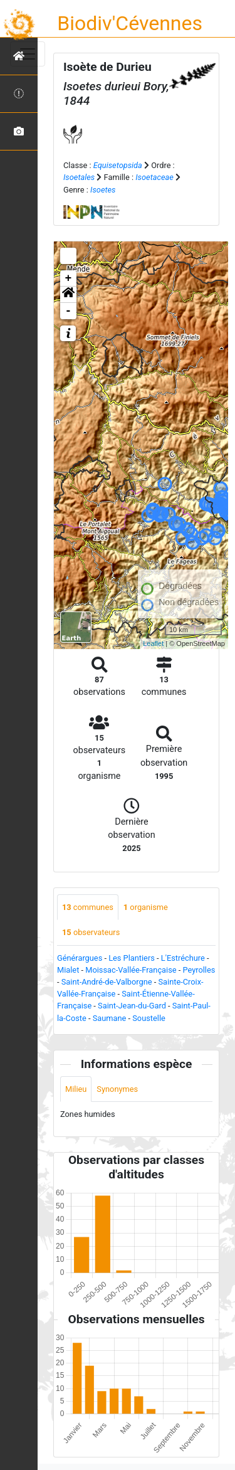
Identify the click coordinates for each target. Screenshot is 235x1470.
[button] (68, 295)
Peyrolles (198, 970)
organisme (145, 907)
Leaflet (153, 643)
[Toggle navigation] (27, 53)
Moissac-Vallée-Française (130, 970)
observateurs (91, 932)
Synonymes (117, 1089)
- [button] (68, 311)
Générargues (79, 958)
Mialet (68, 970)
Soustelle (148, 1018)
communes (87, 907)
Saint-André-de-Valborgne (106, 981)
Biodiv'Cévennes (129, 23)
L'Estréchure (183, 958)
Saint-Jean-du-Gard (132, 1005)
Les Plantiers (131, 958)
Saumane (110, 1018)
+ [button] (68, 278)
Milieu (75, 1089)
